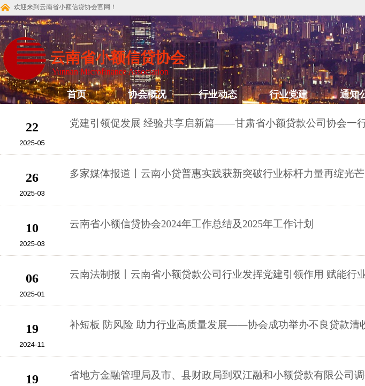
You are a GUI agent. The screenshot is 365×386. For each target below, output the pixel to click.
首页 (76, 94)
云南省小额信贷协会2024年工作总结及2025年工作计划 (192, 223)
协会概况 (147, 94)
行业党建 (288, 94)
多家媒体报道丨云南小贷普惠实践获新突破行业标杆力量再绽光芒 (217, 173)
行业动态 (218, 94)
